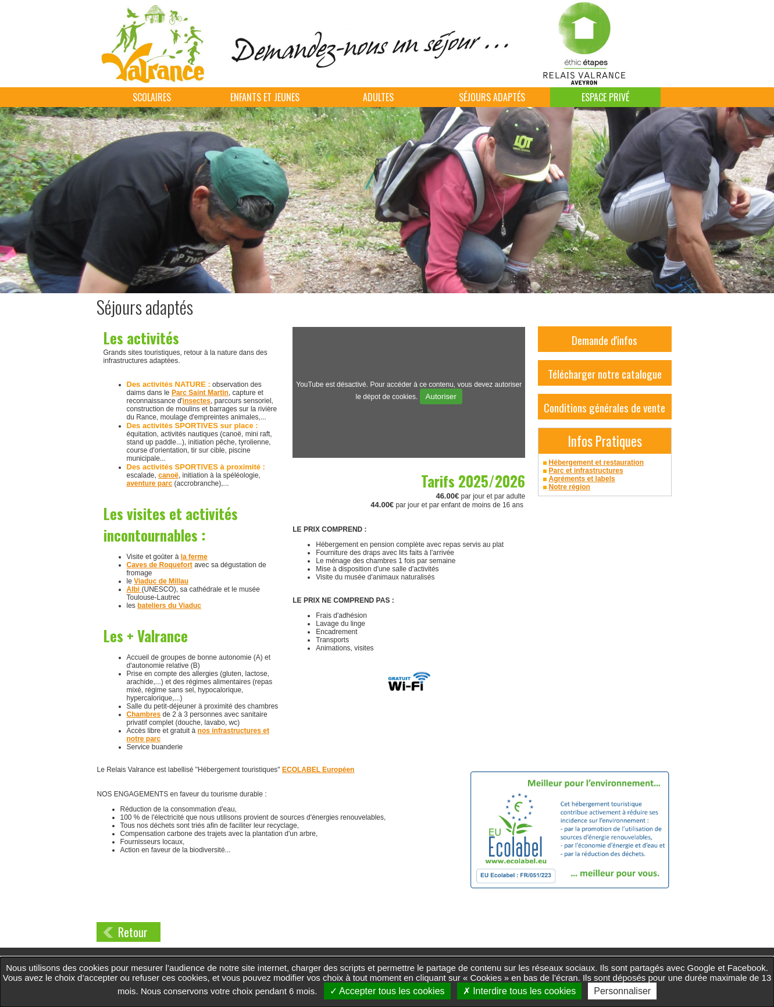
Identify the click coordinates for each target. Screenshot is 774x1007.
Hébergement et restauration (596, 462)
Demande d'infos (604, 340)
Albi (134, 589)
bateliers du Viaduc (169, 606)
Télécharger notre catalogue (605, 373)
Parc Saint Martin (200, 393)
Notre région (569, 487)
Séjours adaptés (492, 97)
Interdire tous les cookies (519, 991)
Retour (133, 932)
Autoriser (441, 396)
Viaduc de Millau (161, 581)
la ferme (194, 557)
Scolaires (152, 97)
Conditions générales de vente (604, 407)
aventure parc (150, 483)
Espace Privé (605, 97)
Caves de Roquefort (159, 565)
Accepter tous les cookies (387, 991)
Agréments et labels (582, 479)
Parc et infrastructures (586, 471)
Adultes (378, 97)
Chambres (144, 714)
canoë (168, 475)
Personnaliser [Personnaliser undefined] (622, 991)
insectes (197, 401)
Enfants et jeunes (264, 97)
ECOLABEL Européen (318, 770)
